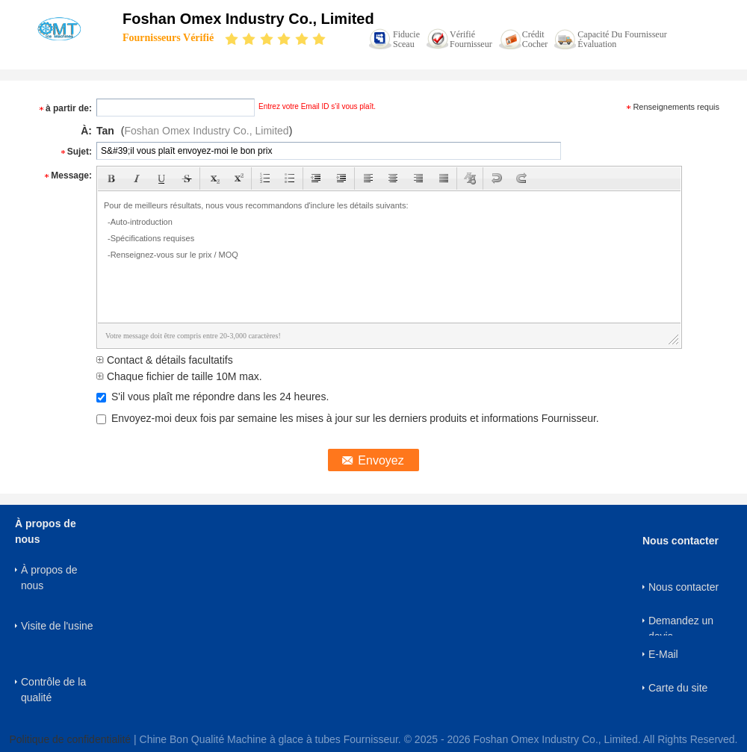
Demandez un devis (680, 625)
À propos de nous (49, 577)
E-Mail (663, 654)
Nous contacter (683, 587)
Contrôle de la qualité (53, 689)
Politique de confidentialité (70, 739)
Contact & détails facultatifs (164, 360)
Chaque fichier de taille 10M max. (179, 376)
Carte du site (677, 688)
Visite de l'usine (57, 626)
